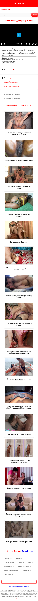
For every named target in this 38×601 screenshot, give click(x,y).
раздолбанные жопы (11, 82)
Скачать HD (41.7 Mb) (12, 98)
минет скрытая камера (11, 86)
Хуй (21, 562)
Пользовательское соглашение (19, 586)
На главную (19, 599)
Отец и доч (8, 574)
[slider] (9, 44)
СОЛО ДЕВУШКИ (24, 566)
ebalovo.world (5, 9)
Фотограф (27, 570)
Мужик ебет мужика (11, 570)
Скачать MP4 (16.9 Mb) (12, 94)
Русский (8, 558)
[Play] (2, 43)
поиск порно (27, 551)
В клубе (19, 558)
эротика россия (14, 78)
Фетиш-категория (18, 70)
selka (30, 562)
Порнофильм (9, 562)
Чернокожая (9, 566)
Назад (19, 582)
